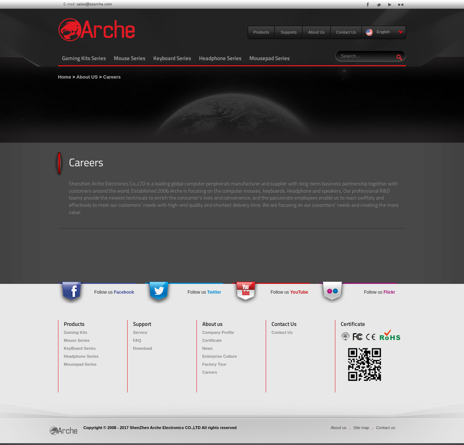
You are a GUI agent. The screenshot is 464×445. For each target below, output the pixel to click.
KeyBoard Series (80, 348)
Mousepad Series (269, 58)
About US (87, 77)
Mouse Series (129, 58)
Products (261, 32)
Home (64, 77)
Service (140, 332)
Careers (112, 77)
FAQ (137, 340)
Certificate (212, 340)
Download (142, 348)
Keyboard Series (172, 58)
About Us (316, 32)
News (207, 348)
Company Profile (218, 332)
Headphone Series (220, 58)
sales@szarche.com (94, 4)
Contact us (385, 427)
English (384, 32)
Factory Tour (214, 364)
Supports (289, 32)
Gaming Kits (75, 332)
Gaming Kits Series (84, 58)
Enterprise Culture (219, 356)
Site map (361, 427)
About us (338, 427)
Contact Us (346, 32)
